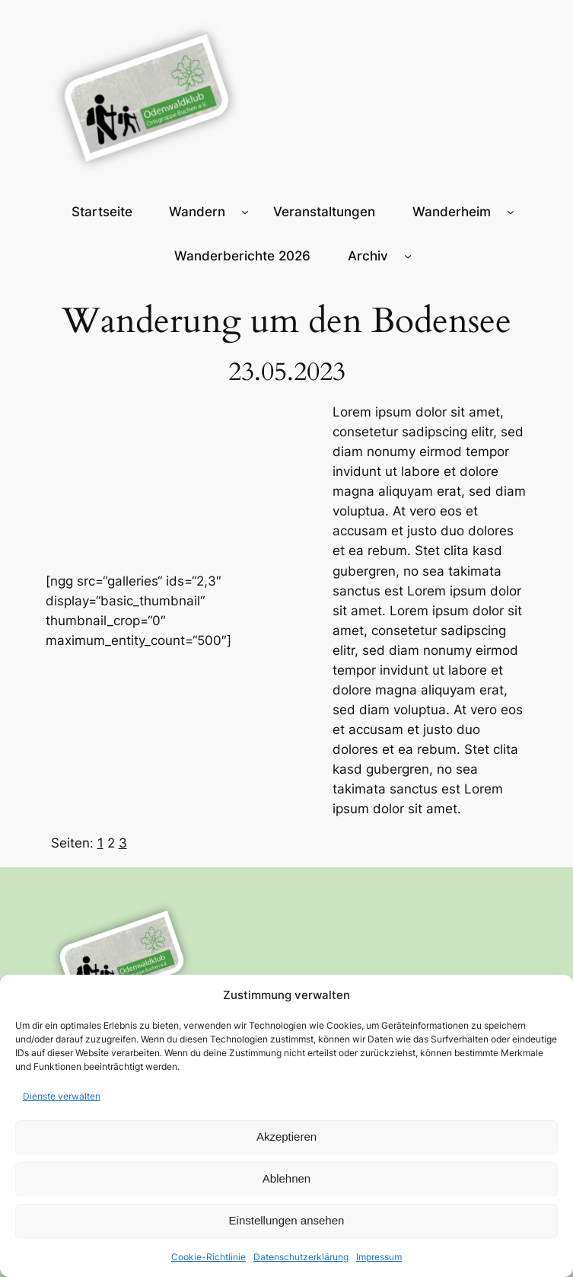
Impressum (379, 1257)
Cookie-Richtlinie (208, 1257)
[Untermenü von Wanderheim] (510, 211)
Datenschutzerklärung (301, 1257)
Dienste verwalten (61, 1096)
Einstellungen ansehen (287, 1220)
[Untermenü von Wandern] (245, 211)
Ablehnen (286, 1178)
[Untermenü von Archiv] (408, 256)
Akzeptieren (286, 1136)
